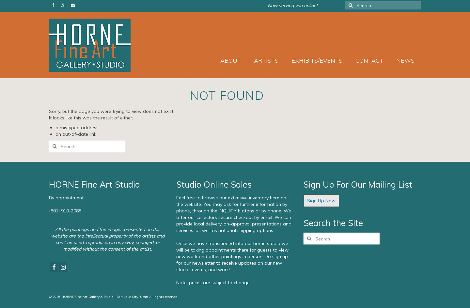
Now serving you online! (292, 5)
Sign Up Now (321, 201)
